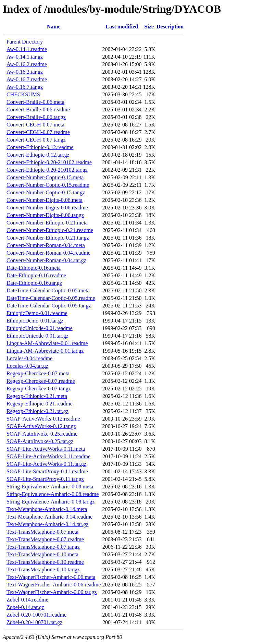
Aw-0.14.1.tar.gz (25, 57)
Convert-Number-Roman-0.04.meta (46, 245)
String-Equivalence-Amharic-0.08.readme (53, 494)
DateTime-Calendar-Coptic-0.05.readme (51, 298)
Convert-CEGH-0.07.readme (38, 132)
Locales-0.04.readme (29, 358)
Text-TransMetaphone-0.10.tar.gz (43, 569)
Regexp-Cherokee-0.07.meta (38, 373)
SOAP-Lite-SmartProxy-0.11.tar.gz (45, 479)
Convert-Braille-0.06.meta (35, 102)
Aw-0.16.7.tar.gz (25, 87)
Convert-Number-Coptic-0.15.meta (45, 177)
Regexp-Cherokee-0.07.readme (41, 381)
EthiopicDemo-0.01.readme (37, 313)
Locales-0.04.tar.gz (27, 366)
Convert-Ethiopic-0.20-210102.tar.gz (47, 170)
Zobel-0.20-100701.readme (36, 615)
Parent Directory (25, 42)
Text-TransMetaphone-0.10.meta (42, 554)
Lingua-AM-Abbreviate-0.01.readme (47, 343)
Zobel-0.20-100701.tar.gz (34, 622)
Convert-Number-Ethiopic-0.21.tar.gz (48, 238)
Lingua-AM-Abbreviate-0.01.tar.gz (45, 351)
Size (149, 26)
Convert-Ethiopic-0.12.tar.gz (38, 155)
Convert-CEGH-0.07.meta (35, 125)
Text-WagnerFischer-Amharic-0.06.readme (54, 584)
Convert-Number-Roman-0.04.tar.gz (46, 260)
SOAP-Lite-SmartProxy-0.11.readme (47, 471)
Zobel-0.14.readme (27, 600)
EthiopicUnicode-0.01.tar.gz (37, 336)
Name (54, 26)
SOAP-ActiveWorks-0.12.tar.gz (41, 426)
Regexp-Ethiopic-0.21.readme (40, 404)
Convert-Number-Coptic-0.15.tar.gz (46, 192)
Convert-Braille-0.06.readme (38, 109)
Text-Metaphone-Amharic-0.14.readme (49, 517)
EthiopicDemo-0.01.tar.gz (35, 321)
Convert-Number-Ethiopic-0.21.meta (47, 223)
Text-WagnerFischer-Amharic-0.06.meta (51, 577)
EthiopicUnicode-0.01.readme (40, 328)
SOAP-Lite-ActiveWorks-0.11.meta (46, 449)
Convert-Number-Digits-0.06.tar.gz (45, 215)
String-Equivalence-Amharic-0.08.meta (50, 486)
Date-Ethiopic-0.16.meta (34, 268)
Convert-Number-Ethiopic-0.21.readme (50, 230)
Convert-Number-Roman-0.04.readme (48, 253)
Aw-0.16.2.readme (27, 64)
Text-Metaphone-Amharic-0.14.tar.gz (47, 524)
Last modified (122, 26)
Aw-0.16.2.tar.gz (25, 72)
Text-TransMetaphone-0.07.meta (42, 532)
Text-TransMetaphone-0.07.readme (45, 539)
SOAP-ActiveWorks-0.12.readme (43, 419)
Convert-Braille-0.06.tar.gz (36, 117)
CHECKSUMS (23, 94)
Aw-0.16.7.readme (27, 79)
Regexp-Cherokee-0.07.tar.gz (39, 388)
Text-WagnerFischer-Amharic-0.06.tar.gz (52, 592)
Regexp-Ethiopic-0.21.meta (37, 396)
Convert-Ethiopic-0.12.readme (40, 147)
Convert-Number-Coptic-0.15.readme (48, 185)
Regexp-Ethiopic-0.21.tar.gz (37, 411)
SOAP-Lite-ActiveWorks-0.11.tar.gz (46, 464)
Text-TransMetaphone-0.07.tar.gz (43, 547)
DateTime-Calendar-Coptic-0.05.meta (48, 290)
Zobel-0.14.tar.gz (25, 607)
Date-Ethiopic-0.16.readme (36, 275)
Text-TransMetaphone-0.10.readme (45, 562)
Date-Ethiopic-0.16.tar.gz (34, 283)
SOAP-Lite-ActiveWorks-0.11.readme (48, 456)
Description (170, 26)
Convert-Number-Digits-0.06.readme (47, 207)
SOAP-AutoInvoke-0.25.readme (42, 434)
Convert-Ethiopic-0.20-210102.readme (49, 162)
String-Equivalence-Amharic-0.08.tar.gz (51, 502)
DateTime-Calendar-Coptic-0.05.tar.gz (49, 305)
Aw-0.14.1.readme (27, 49)
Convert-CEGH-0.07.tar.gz (36, 140)
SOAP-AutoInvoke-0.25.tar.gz (40, 441)
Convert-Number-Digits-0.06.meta (45, 200)
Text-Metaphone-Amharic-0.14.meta (47, 509)
